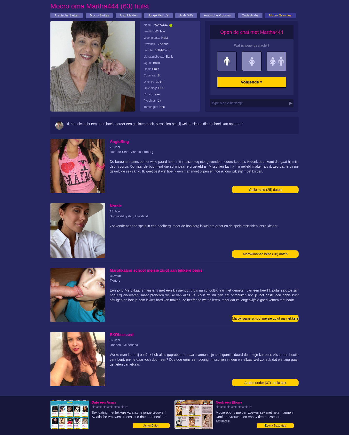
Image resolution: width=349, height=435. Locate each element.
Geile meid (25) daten (265, 190)
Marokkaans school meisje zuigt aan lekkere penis (265, 319)
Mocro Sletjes (99, 15)
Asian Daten (151, 425)
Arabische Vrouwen (217, 15)
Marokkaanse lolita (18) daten (265, 254)
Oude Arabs (250, 15)
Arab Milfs (186, 15)
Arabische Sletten (67, 15)
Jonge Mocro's (158, 15)
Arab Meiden (129, 15)
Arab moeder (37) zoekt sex (265, 383)
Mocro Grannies (280, 15)
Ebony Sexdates (275, 425)
